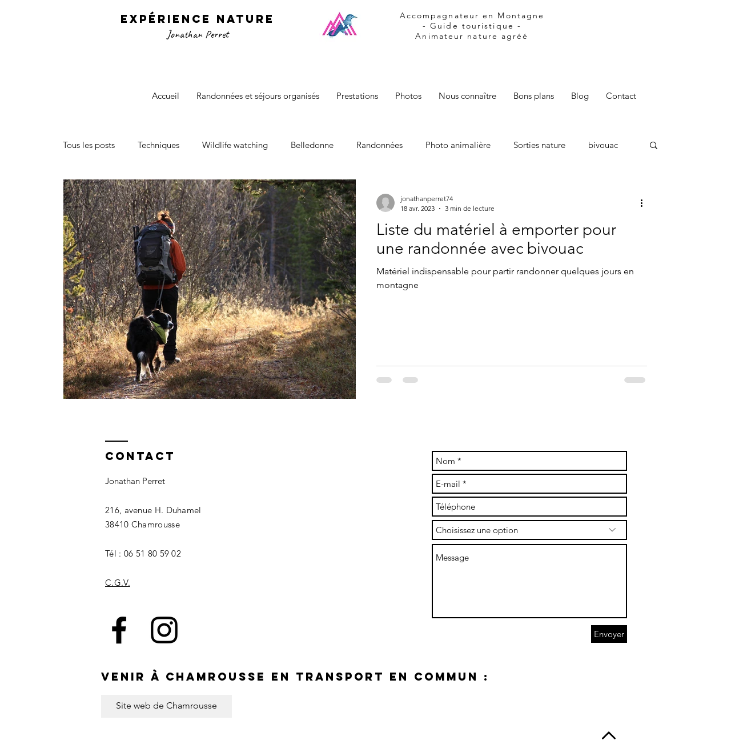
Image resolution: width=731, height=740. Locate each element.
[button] (653, 146)
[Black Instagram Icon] (164, 630)
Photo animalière (458, 144)
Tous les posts (89, 144)
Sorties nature (539, 144)
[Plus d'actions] (645, 203)
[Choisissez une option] (529, 530)
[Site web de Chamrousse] (166, 706)
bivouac (603, 144)
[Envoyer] (609, 634)
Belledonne (312, 144)
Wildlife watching (235, 144)
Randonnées (379, 144)
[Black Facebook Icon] (119, 630)
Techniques (158, 144)
